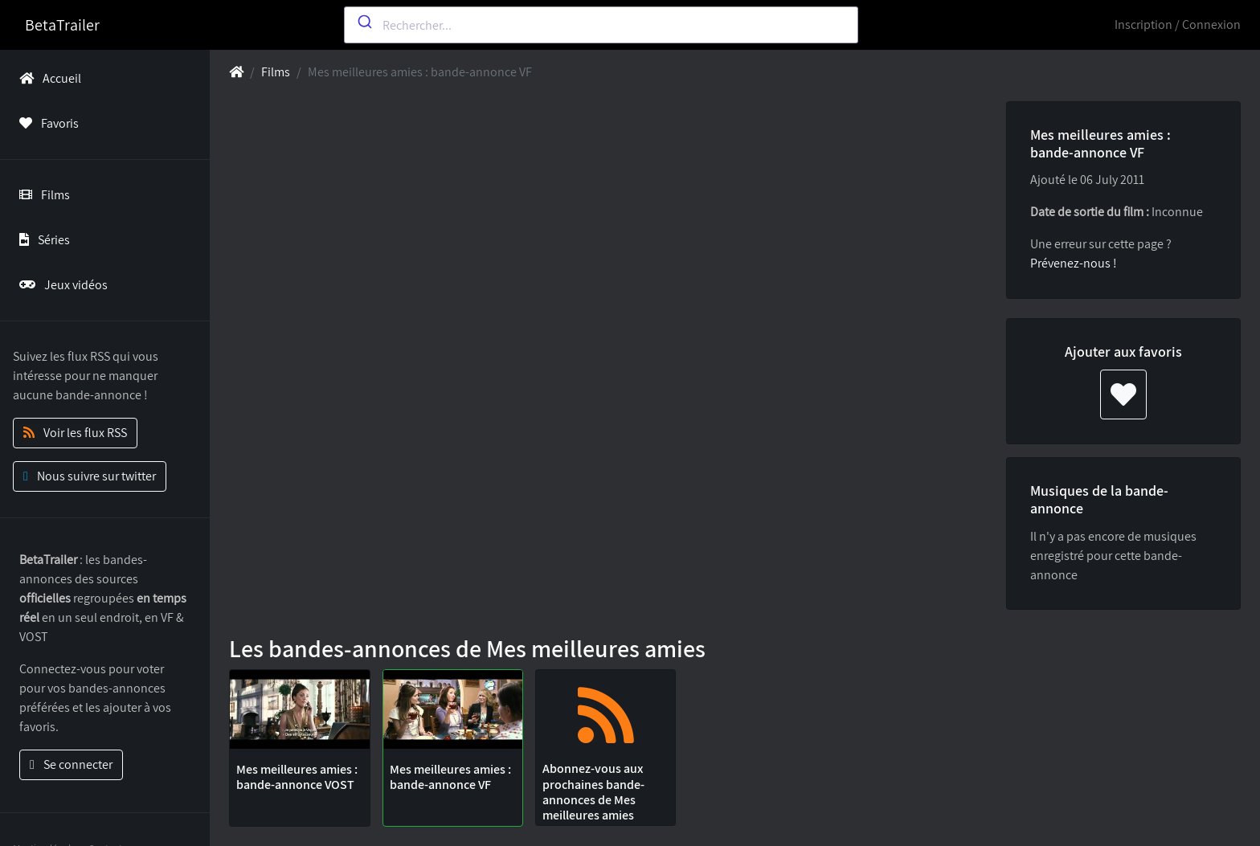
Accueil (47, 78)
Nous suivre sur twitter (89, 476)
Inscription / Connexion (1178, 24)
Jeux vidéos (60, 284)
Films (41, 194)
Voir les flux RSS (75, 432)
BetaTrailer (62, 24)
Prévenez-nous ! (1073, 263)
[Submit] (363, 21)
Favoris (46, 123)
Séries (41, 239)
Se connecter (71, 764)
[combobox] (601, 24)
